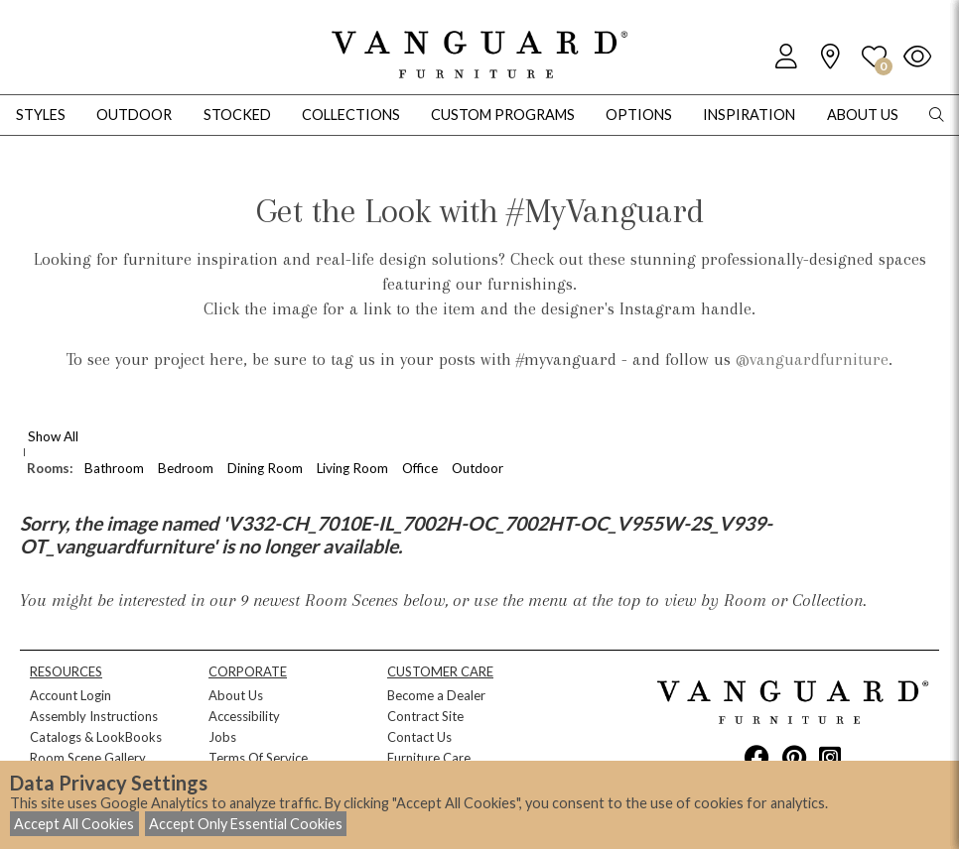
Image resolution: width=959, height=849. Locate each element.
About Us (235, 695)
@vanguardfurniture (812, 359)
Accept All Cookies (74, 823)
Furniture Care (429, 758)
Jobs (222, 737)
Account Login (70, 695)
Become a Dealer (436, 695)
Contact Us (419, 737)
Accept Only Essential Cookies (245, 823)
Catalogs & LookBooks (96, 737)
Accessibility (244, 716)
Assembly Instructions (94, 716)
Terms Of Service (258, 758)
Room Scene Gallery (88, 758)
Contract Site (425, 716)
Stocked (237, 114)
